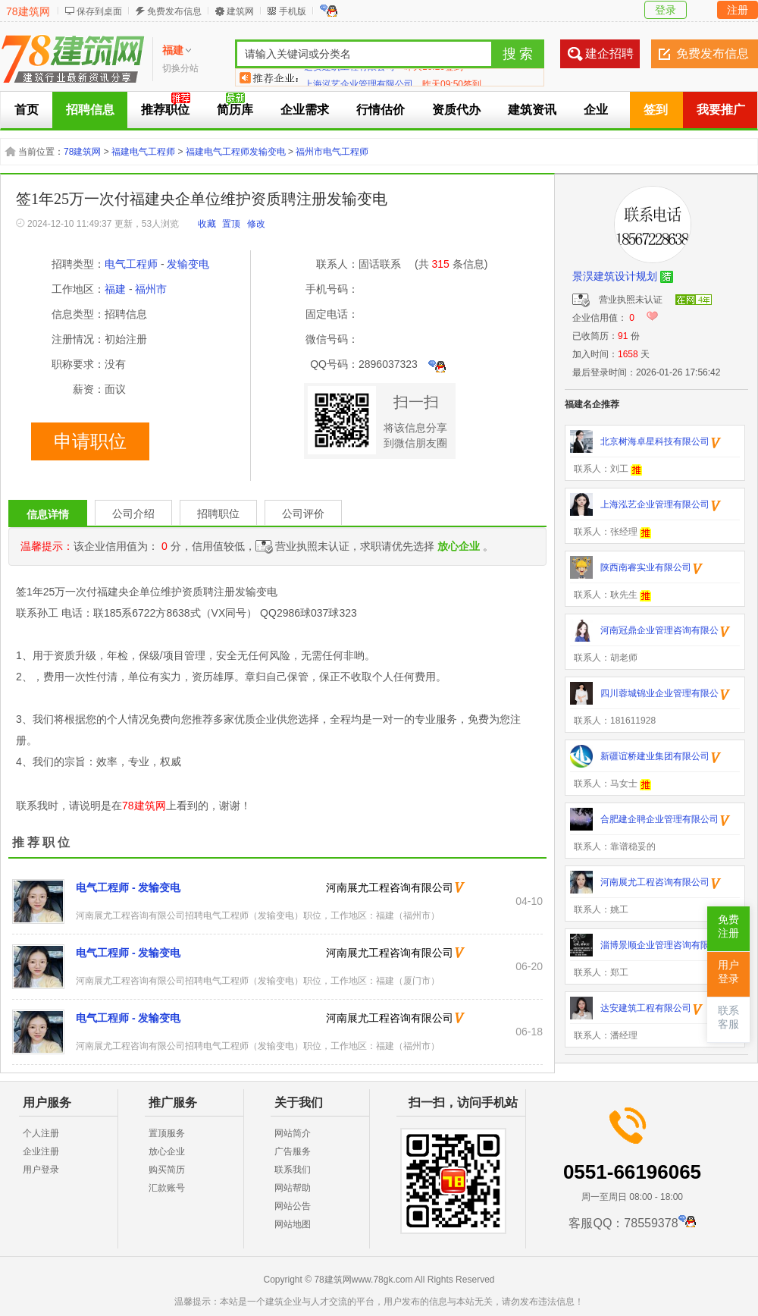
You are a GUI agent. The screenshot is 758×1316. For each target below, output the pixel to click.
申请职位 (90, 441)
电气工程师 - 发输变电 (128, 887)
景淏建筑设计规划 (614, 276)
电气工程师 (131, 264)
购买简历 (167, 1169)
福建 (115, 289)
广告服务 (292, 1151)
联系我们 (292, 1169)
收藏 (207, 223)
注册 (737, 10)
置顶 (231, 223)
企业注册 (41, 1151)
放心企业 (167, 1151)
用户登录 (41, 1169)
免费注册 (728, 926)
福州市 (151, 289)
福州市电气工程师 (332, 151)
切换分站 (180, 68)
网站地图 (292, 1224)
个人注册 (41, 1133)
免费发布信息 (174, 11)
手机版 (292, 11)
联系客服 (728, 1017)
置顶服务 (167, 1133)
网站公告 (292, 1206)
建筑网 (240, 11)
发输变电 (188, 264)
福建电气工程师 (143, 151)
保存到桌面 (99, 11)
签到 (656, 109)
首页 (26, 109)
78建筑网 (28, 11)
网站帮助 (292, 1188)
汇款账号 (167, 1188)
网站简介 (292, 1133)
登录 (665, 10)
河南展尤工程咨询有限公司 (389, 887)
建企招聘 (609, 53)
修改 (256, 223)
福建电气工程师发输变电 (236, 151)
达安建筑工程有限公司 (349, 77)
